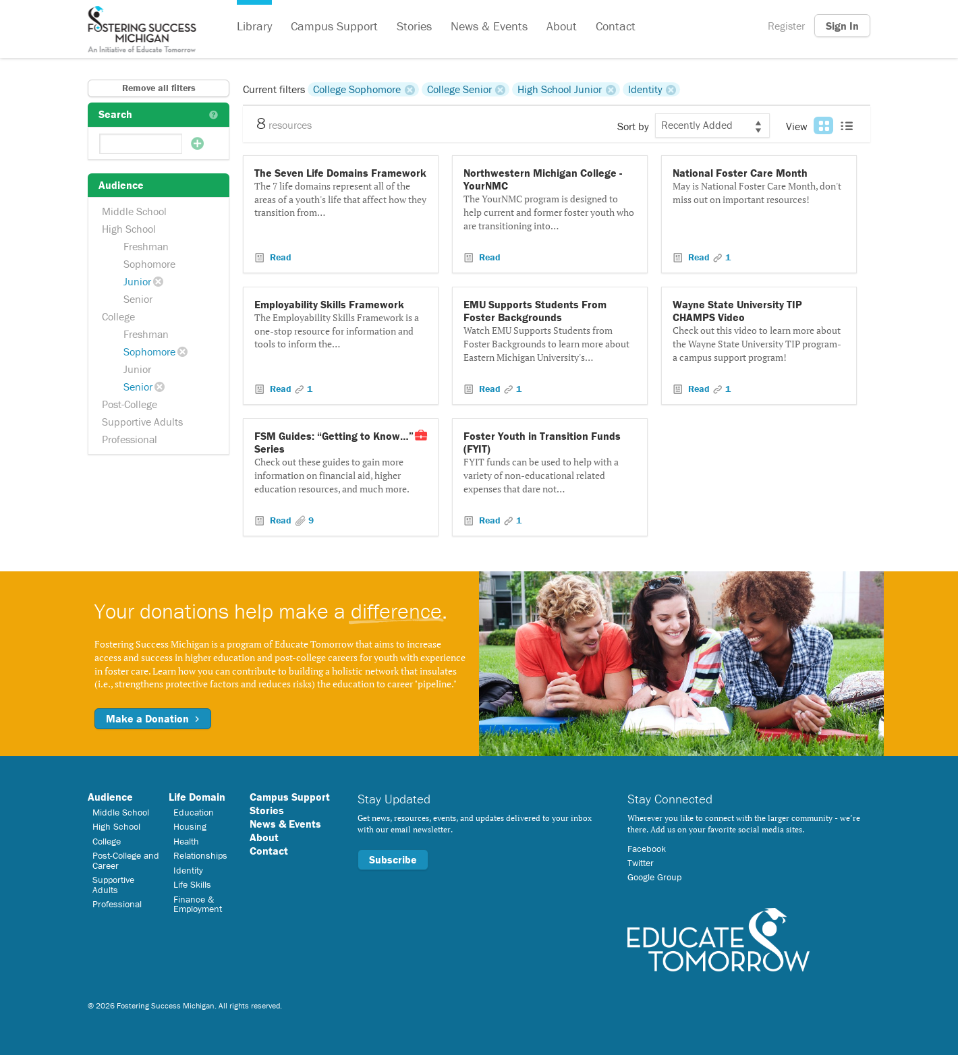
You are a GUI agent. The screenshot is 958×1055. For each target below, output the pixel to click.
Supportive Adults (142, 421)
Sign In (842, 25)
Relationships (200, 855)
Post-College (129, 404)
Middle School (134, 211)
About (561, 26)
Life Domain (197, 796)
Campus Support (334, 26)
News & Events (489, 26)
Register (786, 25)
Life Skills (192, 884)
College (118, 316)
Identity (645, 89)
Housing (189, 826)
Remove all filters (159, 88)
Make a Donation (153, 718)
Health (186, 841)
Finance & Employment (197, 904)
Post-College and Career (125, 860)
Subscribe (393, 859)
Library (254, 26)
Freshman (146, 246)
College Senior (459, 89)
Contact (616, 26)
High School (129, 228)
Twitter (640, 863)
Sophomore (149, 263)
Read (279, 257)
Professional (129, 439)
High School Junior (559, 89)
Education (193, 812)
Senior (137, 299)
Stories (414, 26)
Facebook (646, 849)
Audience (110, 796)
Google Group (654, 877)
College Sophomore (357, 89)
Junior (137, 281)
